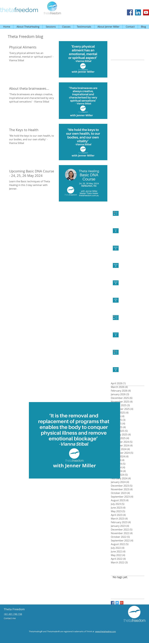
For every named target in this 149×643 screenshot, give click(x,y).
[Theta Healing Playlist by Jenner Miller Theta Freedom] (146, 12)
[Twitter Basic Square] (117, 602)
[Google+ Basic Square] (121, 602)
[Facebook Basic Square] (112, 602)
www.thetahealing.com (105, 631)
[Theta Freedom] (138, 12)
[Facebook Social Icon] (130, 12)
